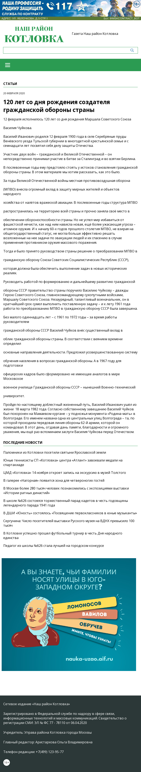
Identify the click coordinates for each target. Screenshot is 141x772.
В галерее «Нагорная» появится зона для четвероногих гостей (53, 480)
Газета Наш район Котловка (95, 33)
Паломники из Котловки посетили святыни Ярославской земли (54, 452)
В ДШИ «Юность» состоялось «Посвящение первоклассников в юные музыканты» (70, 513)
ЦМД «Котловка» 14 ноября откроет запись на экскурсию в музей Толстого (64, 472)
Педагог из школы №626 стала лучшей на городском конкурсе (53, 545)
